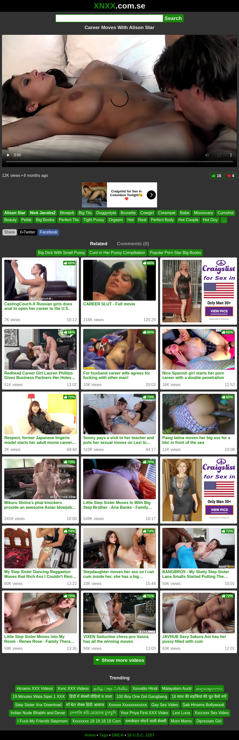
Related (98, 243)
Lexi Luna (181, 713)
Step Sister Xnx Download (38, 705)
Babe (184, 213)
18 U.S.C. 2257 (140, 735)
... (223, 220)
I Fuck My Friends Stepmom (43, 721)
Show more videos (119, 660)
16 (216, 176)
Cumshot (225, 213)
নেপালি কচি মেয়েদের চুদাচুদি (93, 713)
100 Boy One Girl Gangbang (141, 697)
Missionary (203, 213)
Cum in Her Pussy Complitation (117, 253)
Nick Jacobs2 (42, 213)
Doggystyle (106, 213)
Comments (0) (133, 243)
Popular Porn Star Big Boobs (175, 253)
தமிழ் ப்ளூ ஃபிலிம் (110, 688)
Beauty (10, 220)
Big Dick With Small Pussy (61, 253)
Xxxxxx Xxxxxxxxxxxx (127, 705)
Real (142, 220)
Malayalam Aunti (176, 688)
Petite (26, 220)
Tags (103, 735)
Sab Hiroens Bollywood (203, 705)
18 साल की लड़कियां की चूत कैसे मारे (199, 697)
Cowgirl (147, 213)
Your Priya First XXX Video (144, 713)
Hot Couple (188, 220)
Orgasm (116, 220)
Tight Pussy (93, 220)
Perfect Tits (69, 220)
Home (90, 735)
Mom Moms (181, 721)
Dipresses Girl (208, 721)
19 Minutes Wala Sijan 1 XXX (39, 697)
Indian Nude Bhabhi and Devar (38, 713)
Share (9, 232)
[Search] (109, 18)
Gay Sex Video (164, 705)
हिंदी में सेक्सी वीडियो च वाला (90, 697)
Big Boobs (45, 220)
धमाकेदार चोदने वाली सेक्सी (145, 721)
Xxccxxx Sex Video (212, 713)
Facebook (48, 232)
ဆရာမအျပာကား (209, 688)
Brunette (128, 213)
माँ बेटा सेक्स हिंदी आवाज (85, 705)
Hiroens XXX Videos (35, 688)
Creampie (166, 213)
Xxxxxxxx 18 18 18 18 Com (96, 721)
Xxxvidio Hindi (144, 688)
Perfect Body (162, 220)
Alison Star (14, 213)
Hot (131, 220)
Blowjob (67, 213)
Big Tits (85, 213)
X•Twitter (27, 232)
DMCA (117, 735)
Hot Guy (210, 220)
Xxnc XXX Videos (73, 688)
